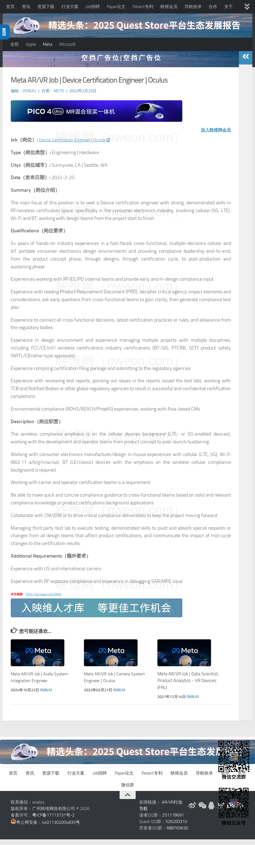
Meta (47, 44)
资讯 (26, 6)
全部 (14, 44)
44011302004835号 (61, 827)
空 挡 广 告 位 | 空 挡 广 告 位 (121, 63)
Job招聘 (93, 6)
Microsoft (67, 44)
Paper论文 (116, 6)
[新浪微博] (192, 811)
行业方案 (70, 6)
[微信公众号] (202, 811)
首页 (10, 6)
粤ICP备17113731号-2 (53, 820)
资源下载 (45, 6)
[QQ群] (211, 811)
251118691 (173, 820)
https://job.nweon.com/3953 (43, 600)
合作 (213, 6)
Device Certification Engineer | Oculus (78, 145)
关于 (228, 6)
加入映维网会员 (214, 135)
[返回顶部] (128, 801)
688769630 (177, 833)
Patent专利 (142, 6)
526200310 (176, 827)
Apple (31, 44)
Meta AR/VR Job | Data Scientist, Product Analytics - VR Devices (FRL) (188, 686)
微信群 (127, 790)
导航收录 (193, 6)
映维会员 (169, 6)
